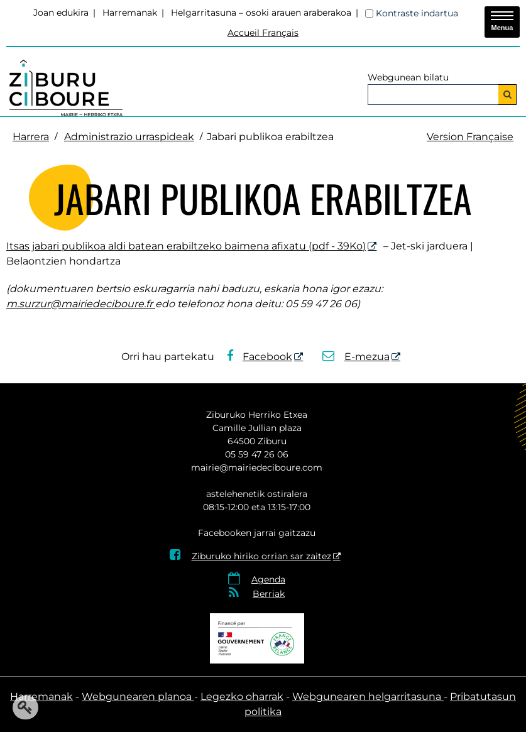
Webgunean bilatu (408, 77)
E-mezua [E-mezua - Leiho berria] (356, 357)
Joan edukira (61, 12)
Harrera (31, 137)
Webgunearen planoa (138, 696)
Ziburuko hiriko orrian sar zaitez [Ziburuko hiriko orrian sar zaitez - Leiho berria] (250, 556)
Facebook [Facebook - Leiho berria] (259, 357)
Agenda (268, 579)
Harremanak (129, 12)
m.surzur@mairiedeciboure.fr (80, 304)
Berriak (269, 593)
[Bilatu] (507, 94)
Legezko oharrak (241, 696)
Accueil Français (263, 32)
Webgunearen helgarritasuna (368, 696)
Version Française (470, 137)
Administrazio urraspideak (129, 137)
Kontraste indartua (417, 13)
